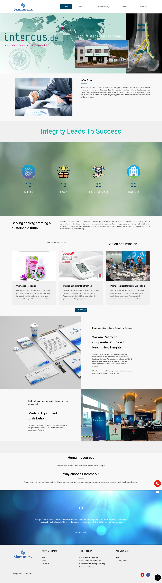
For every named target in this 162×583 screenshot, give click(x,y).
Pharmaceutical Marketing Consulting (127, 286)
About (44, 557)
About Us (83, 7)
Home (66, 7)
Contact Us (143, 7)
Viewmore (81, 310)
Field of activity (104, 7)
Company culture (121, 560)
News (125, 7)
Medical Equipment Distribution (77, 286)
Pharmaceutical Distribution (88, 557)
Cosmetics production (26, 286)
